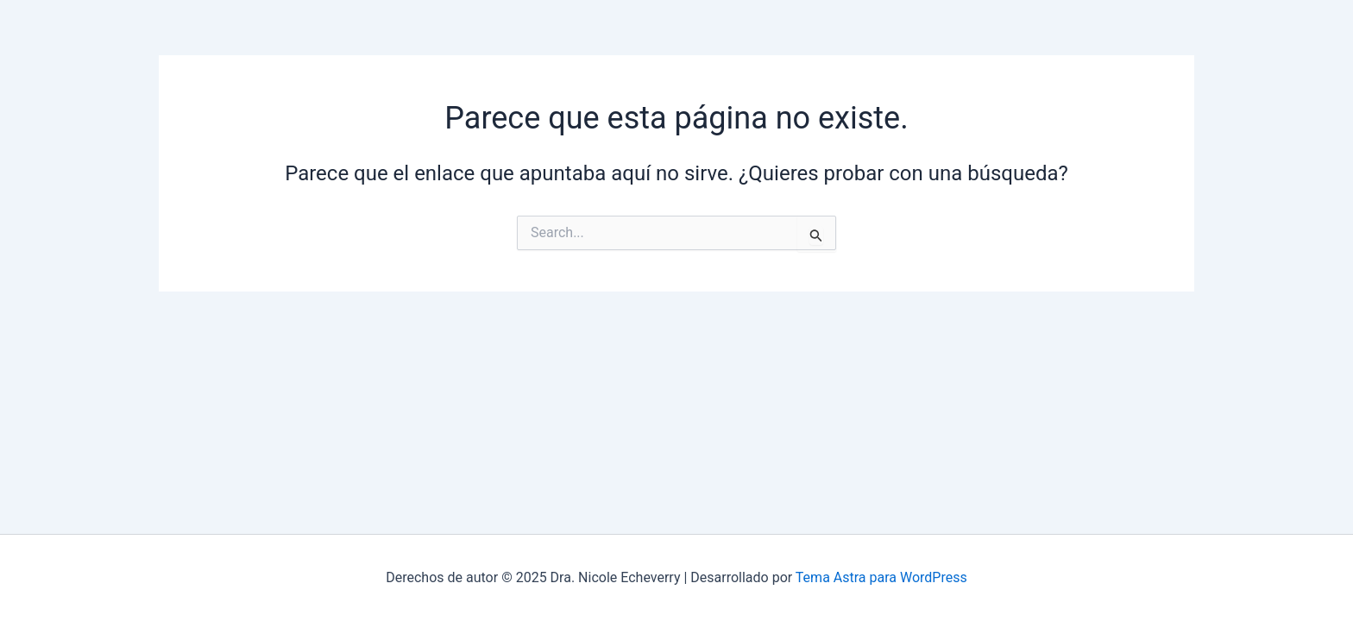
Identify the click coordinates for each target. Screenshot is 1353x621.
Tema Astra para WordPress (881, 577)
